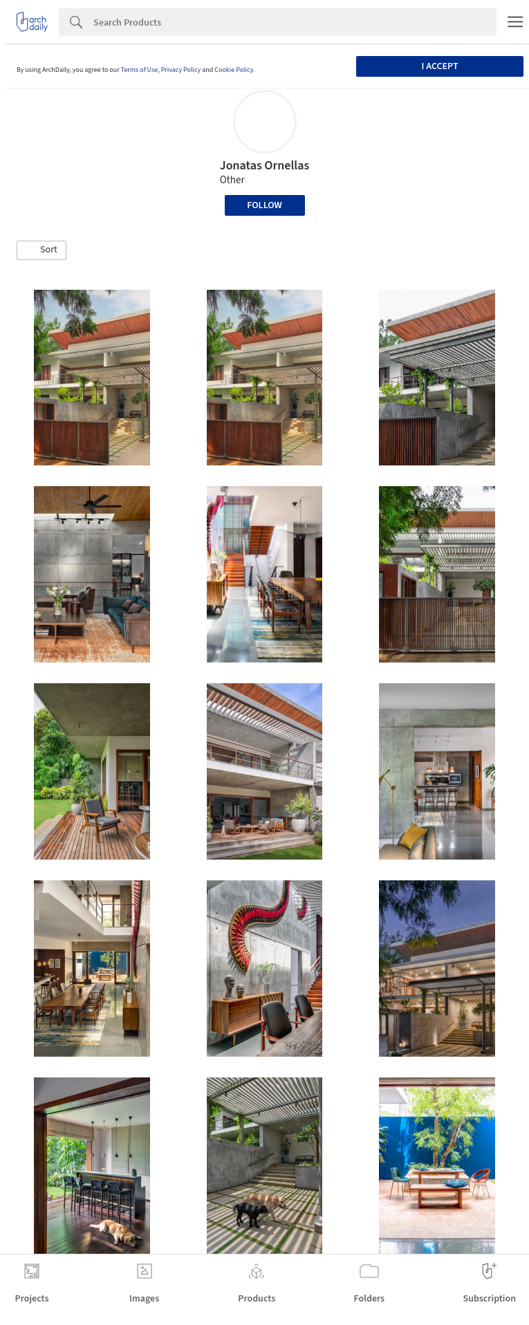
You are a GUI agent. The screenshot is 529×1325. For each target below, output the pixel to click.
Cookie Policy (233, 70)
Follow (264, 205)
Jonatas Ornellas (264, 165)
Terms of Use (139, 70)
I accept (439, 66)
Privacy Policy (181, 70)
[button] (41, 250)
